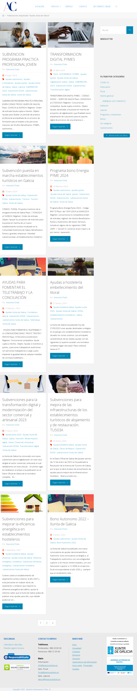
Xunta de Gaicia (66, 201)
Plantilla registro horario (14, 648)
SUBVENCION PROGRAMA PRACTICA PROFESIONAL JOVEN (20, 59)
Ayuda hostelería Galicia (63, 307)
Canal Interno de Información (85, 662)
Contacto (76, 651)
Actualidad (76, 648)
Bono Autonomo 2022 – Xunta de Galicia (69, 521)
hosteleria (17, 561)
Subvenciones (79, 85)
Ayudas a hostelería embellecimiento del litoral (66, 287)
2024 (55, 74)
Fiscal (102, 91)
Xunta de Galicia (24, 94)
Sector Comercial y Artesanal (20, 442)
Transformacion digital (59, 89)
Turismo (25, 199)
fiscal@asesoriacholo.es (48, 672)
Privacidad (88, 665)
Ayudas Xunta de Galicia (67, 78)
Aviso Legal (77, 665)
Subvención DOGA (16, 90)
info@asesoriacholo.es (48, 665)
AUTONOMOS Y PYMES (69, 74)
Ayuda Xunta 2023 (13, 434)
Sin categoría (105, 123)
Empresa (76, 655)
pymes (75, 194)
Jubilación (104, 105)
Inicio (74, 644)
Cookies (75, 669)
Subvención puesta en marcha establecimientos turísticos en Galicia (22, 175)
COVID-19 (104, 82)
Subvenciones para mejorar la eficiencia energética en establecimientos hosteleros (18, 529)
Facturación (105, 87)
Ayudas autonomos (14, 79)
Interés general (106, 96)
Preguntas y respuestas (110, 114)
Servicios (76, 658)
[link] (116, 6)
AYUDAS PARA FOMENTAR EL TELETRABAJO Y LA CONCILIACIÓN (17, 290)
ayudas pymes (21, 83)
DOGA (80, 311)
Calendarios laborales (13, 644)
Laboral (21, 87)
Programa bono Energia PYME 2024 (69, 173)
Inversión (20, 438)
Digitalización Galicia (58, 82)
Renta (102, 119)
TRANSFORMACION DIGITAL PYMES (65, 57)
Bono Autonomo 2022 (66, 542)
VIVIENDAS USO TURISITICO (114, 101)
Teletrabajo (35, 320)
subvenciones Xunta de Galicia (16, 320)
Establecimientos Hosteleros (62, 315)
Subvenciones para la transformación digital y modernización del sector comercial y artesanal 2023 (21, 409)
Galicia (14, 87)
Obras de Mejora (67, 448)
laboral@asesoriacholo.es (49, 679)
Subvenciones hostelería (23, 565)
